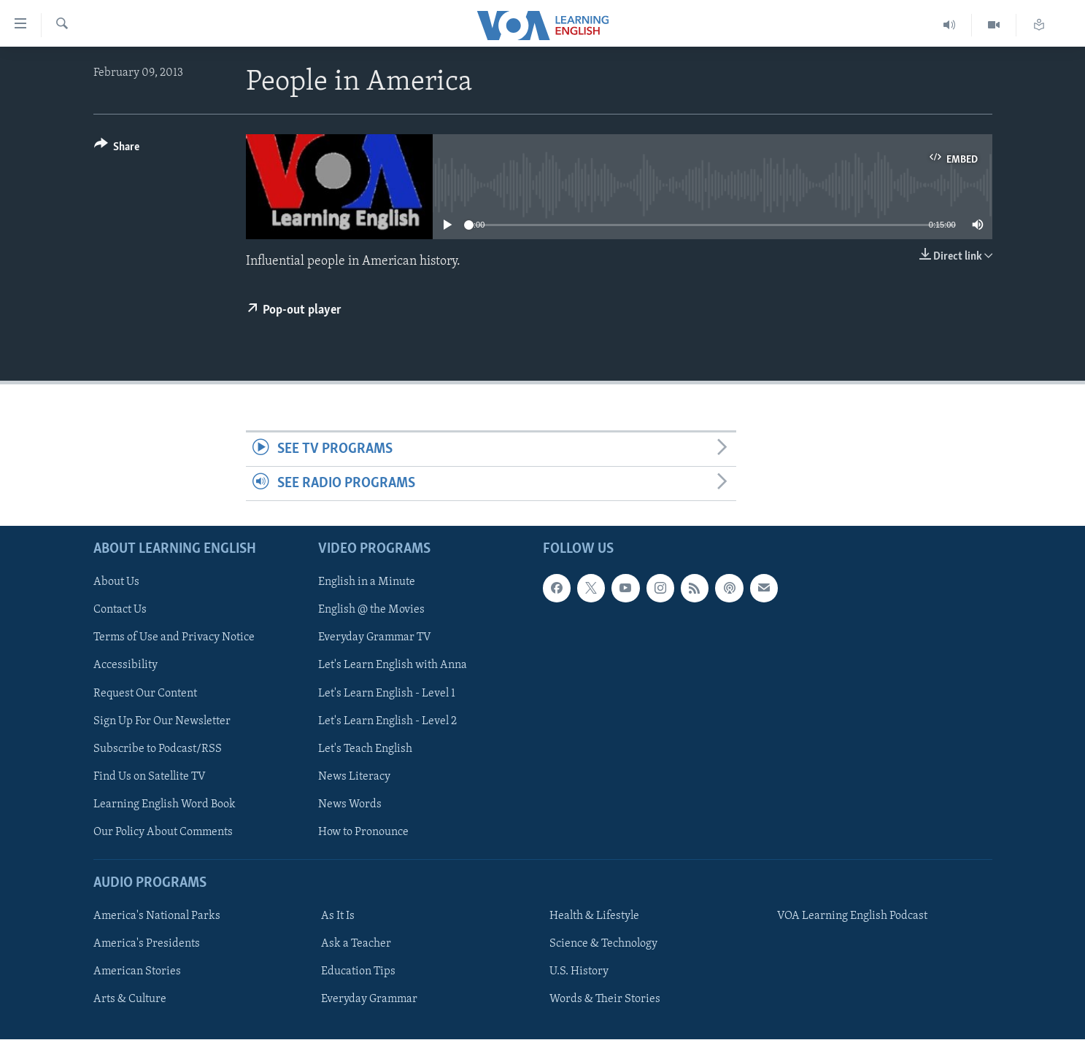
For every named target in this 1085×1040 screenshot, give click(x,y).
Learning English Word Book (164, 804)
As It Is (338, 917)
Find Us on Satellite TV (149, 777)
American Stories (137, 972)
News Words (350, 804)
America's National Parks (156, 917)
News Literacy (354, 777)
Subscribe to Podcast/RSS (157, 749)
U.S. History (579, 972)
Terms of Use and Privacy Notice (174, 638)
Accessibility (125, 666)
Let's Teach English (365, 749)
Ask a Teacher (356, 944)
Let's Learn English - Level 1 (386, 693)
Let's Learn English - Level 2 (387, 721)
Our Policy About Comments (163, 832)
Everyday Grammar (369, 1000)
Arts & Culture (129, 1000)
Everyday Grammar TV (374, 638)
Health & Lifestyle (594, 917)
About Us (116, 583)
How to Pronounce (363, 832)
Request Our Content (145, 693)
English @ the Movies (371, 610)
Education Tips (358, 972)
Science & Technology (603, 944)
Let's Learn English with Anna (392, 666)
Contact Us (120, 610)
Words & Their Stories (604, 1000)
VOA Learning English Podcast (852, 917)
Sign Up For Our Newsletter (162, 721)
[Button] (117, 149)
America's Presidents (146, 944)
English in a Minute (366, 583)
